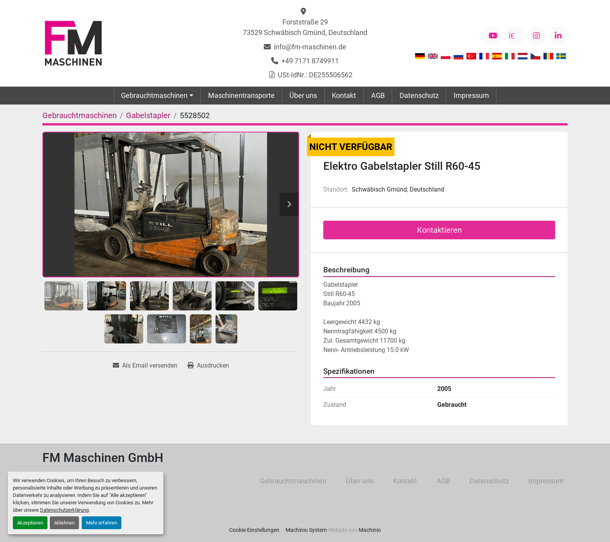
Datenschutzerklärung (64, 510)
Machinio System (306, 530)
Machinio (370, 530)
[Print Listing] (208, 365)
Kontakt (344, 95)
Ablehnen (64, 523)
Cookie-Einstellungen (254, 530)
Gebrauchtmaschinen (154, 95)
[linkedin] (558, 35)
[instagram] (536, 35)
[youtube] (493, 35)
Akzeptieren (30, 523)
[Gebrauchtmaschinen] (79, 115)
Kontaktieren (439, 230)
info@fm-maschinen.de (310, 47)
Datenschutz (419, 95)
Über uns (303, 95)
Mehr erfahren (101, 523)
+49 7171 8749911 (310, 61)
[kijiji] (514, 35)
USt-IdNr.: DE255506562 (315, 75)
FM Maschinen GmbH (102, 457)
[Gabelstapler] (148, 115)
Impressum (471, 95)
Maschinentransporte (241, 95)
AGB (378, 95)
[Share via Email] (145, 365)
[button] (157, 95)
